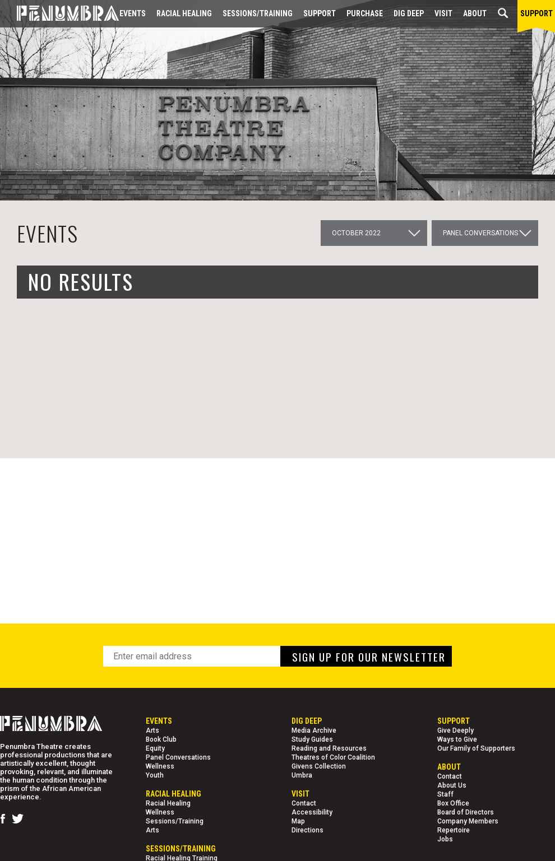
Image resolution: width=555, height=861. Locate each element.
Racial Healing (184, 13)
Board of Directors (465, 812)
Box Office (453, 803)
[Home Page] (59, 13)
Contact (304, 803)
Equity (155, 748)
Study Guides (312, 739)
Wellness (160, 766)
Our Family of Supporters (476, 748)
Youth (155, 775)
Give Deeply (455, 730)
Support (319, 13)
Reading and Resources (329, 748)
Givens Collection (319, 766)
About (475, 13)
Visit (443, 13)
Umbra (302, 775)
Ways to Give (457, 739)
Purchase (364, 13)
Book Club (161, 739)
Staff (445, 794)
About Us (451, 785)
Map (298, 821)
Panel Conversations (178, 757)
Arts (152, 730)
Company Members (467, 821)
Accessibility (312, 812)
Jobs (445, 839)
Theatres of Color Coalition (333, 757)
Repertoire (453, 830)
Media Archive (314, 730)
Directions (307, 830)
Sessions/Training (258, 13)
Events (132, 13)
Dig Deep (409, 13)
